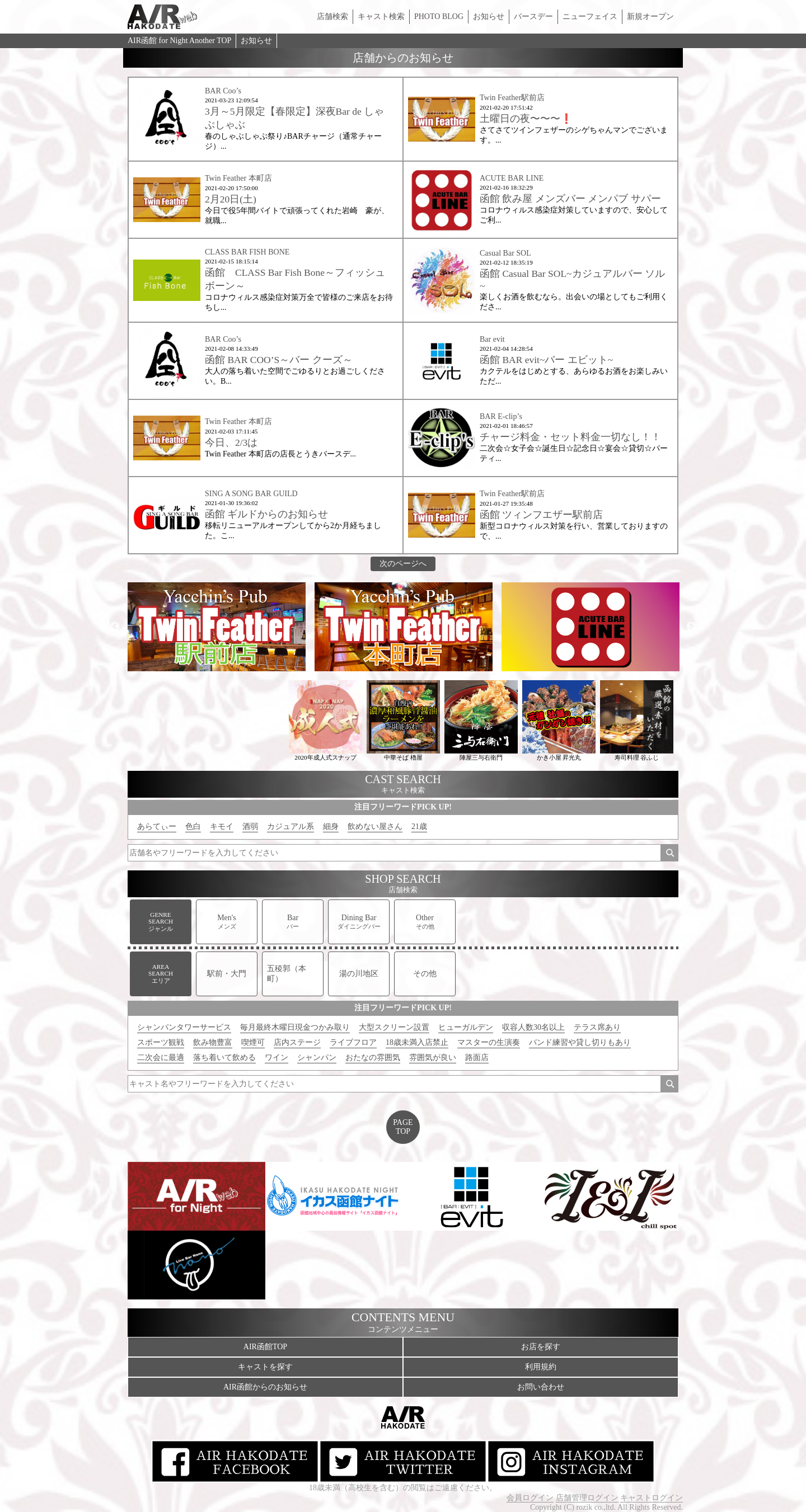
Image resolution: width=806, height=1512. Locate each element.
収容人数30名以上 (533, 1027)
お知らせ (488, 16)
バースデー (533, 16)
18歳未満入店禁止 (417, 1042)
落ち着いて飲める (224, 1057)
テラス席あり (597, 1027)
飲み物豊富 (212, 1042)
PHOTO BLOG (438, 16)
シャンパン (316, 1057)
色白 (193, 826)
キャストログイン (651, 1498)
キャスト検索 (381, 16)
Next (691, 627)
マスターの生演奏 (488, 1042)
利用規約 (540, 1367)
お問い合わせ (540, 1387)
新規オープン (650, 16)
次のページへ (403, 563)
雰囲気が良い (432, 1057)
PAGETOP (403, 1127)
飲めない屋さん (375, 826)
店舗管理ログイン (587, 1498)
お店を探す (540, 1347)
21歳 (419, 826)
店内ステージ (297, 1042)
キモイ (221, 826)
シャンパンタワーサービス (184, 1027)
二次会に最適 (160, 1057)
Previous (114, 627)
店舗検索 (332, 16)
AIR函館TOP (265, 1347)
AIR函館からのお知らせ (265, 1387)
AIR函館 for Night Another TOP (179, 40)
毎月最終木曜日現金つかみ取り (295, 1027)
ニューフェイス (590, 16)
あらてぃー (156, 826)
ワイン (276, 1057)
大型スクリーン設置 (394, 1027)
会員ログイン (530, 1498)
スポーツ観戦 (160, 1042)
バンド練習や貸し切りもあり (580, 1042)
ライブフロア (353, 1042)
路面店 (477, 1057)
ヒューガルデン (465, 1027)
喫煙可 (253, 1042)
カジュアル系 (290, 826)
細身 (331, 826)
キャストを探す (265, 1367)
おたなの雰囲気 (372, 1057)
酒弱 (250, 826)
